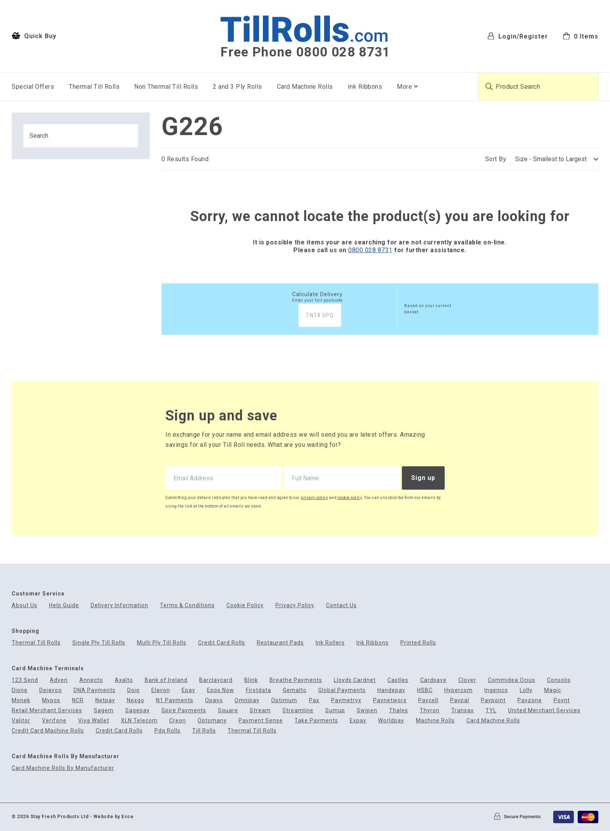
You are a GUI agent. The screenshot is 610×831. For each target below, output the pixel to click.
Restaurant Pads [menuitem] (280, 643)
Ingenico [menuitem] (496, 690)
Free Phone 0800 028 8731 (305, 52)
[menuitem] (580, 36)
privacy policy (314, 497)
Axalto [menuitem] (124, 680)
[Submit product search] (489, 86)
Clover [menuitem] (467, 680)
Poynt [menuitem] (562, 700)
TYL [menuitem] (491, 710)
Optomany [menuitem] (212, 721)
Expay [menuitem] (358, 721)
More (404, 86)
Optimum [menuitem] (284, 700)
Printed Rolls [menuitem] (418, 643)
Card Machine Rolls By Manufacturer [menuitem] (63, 768)
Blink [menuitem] (251, 680)
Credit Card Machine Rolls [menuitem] (48, 731)
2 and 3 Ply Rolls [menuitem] (237, 86)
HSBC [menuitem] (425, 690)
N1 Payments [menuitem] (174, 700)
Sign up (423, 477)
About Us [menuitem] (24, 605)
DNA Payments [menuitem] (95, 690)
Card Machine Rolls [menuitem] (305, 86)
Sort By (496, 159)
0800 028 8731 (370, 250)
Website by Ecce (113, 816)
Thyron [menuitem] (430, 710)
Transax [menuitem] (462, 710)
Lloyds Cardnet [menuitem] (355, 680)
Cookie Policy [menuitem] (245, 605)
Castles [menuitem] (397, 680)
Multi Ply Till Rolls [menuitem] (161, 643)
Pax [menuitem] (314, 700)
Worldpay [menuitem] (391, 721)
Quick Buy (34, 36)
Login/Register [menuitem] (517, 36)
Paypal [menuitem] (459, 700)
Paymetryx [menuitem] (346, 700)
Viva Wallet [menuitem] (93, 721)
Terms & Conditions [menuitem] (187, 605)
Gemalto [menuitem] (295, 690)
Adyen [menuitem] (59, 680)
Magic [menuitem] (552, 690)
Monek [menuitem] (21, 700)
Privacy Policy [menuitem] (294, 605)
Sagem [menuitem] (104, 710)
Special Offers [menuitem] (33, 86)
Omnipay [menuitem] (247, 700)
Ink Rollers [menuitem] (330, 643)
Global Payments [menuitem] (342, 690)
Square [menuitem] (228, 710)
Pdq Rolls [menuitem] (167, 731)
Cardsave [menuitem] (433, 680)
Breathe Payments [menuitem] (296, 680)
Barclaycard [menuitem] (216, 680)
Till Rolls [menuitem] (204, 731)
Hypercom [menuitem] (458, 690)
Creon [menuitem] (177, 721)
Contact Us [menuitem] (341, 605)
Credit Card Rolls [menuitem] (221, 643)
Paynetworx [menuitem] (390, 700)
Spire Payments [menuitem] (183, 710)
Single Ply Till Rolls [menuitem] (98, 643)
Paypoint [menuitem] (493, 700)
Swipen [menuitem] (367, 710)
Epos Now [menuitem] (220, 690)
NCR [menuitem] (78, 700)
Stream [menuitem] (260, 710)
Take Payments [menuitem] (316, 721)
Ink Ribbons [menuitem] (365, 86)
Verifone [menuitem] (54, 721)
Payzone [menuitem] (529, 700)
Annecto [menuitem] (91, 680)
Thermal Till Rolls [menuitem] (94, 86)
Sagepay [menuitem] (137, 710)
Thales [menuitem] (398, 710)
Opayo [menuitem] (214, 700)
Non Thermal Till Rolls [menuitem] (166, 86)
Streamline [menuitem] (298, 710)
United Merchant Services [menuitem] (544, 710)
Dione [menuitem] (20, 690)
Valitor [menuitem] (21, 721)
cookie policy (350, 497)
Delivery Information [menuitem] (119, 605)
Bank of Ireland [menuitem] (166, 680)
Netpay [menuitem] (105, 700)
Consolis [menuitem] (559, 680)
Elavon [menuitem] (160, 690)
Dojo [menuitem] (133, 690)
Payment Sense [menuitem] (260, 721)
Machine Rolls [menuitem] (435, 721)
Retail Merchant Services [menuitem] (47, 710)
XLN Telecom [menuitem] (139, 721)
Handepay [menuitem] (391, 690)
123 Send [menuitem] (25, 680)
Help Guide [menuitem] (64, 605)
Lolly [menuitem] (526, 690)
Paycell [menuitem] (428, 700)
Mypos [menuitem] (51, 700)
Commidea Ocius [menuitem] (511, 680)
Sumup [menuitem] (335, 710)
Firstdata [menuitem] (258, 690)
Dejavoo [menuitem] (50, 690)
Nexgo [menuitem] (135, 700)
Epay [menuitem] (188, 690)
